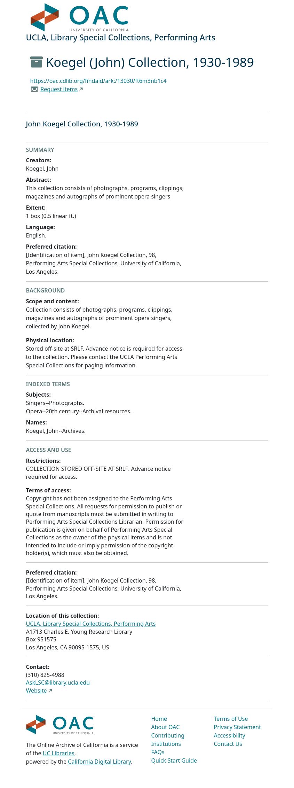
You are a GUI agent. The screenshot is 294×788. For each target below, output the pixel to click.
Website (36, 690)
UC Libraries (58, 753)
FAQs (158, 752)
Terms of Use (231, 719)
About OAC (165, 727)
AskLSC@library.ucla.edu (58, 682)
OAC (79, 18)
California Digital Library (99, 761)
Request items (59, 89)
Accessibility (229, 735)
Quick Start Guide (174, 760)
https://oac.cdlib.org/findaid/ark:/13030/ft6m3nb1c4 (98, 81)
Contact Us (228, 744)
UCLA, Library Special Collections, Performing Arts (91, 623)
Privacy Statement (237, 727)
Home (159, 719)
